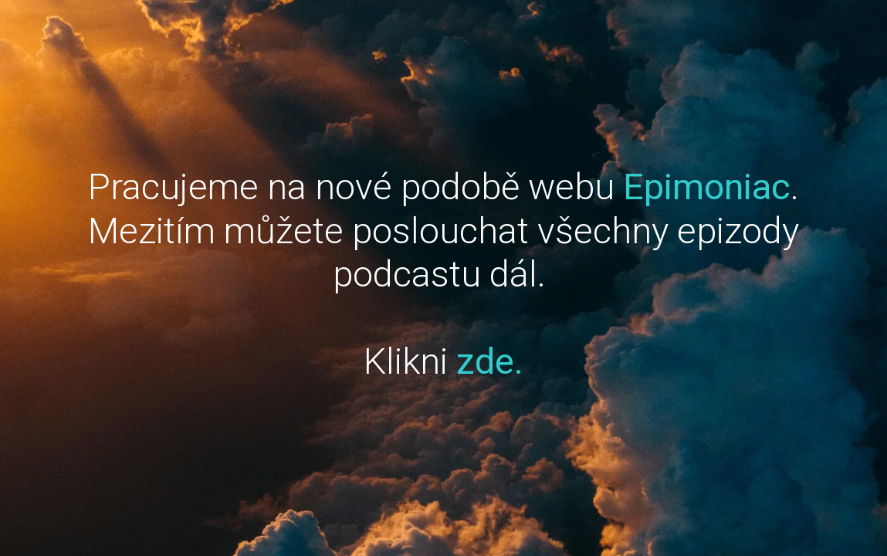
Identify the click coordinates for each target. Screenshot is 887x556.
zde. (489, 361)
